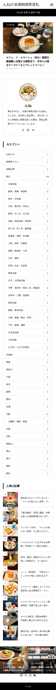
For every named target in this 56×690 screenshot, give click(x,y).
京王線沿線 (10, 25)
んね (28, 105)
